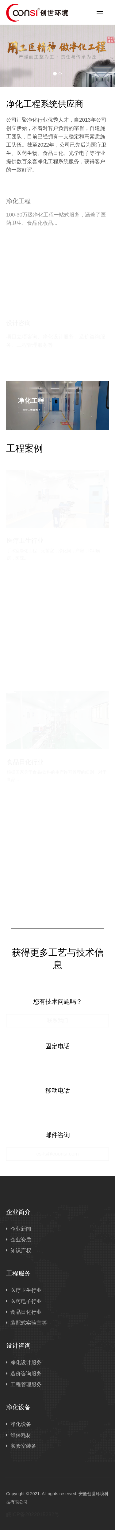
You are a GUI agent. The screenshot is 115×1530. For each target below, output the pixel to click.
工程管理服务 (26, 1384)
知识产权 (20, 1250)
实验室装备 (23, 1446)
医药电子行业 (26, 1301)
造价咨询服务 (26, 1374)
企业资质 (20, 1240)
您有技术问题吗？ (57, 1001)
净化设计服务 (26, 1363)
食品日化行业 (26, 1312)
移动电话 (57, 1090)
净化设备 (18, 1407)
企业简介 (18, 1211)
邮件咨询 (57, 1134)
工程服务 (18, 1273)
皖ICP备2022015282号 (32, 1514)
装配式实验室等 (28, 1323)
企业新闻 (20, 1229)
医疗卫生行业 (26, 1290)
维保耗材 (20, 1435)
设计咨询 (18, 1345)
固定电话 (57, 1046)
